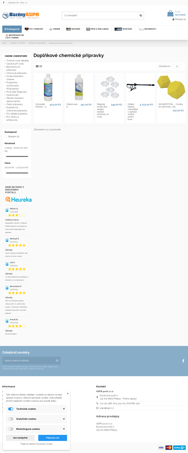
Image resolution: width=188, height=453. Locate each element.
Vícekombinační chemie (14, 78)
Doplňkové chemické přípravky (16, 109)
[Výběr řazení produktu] (165, 66)
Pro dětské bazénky (16, 113)
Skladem (13, 136)
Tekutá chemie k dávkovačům (15, 100)
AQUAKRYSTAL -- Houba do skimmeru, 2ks (171, 105)
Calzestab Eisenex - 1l (40, 105)
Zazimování (12, 95)
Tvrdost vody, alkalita (17, 60)
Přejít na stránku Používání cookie (36, 444)
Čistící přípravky (14, 104)
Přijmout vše (52, 438)
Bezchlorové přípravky (13, 68)
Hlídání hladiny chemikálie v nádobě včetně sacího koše (133, 111)
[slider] (5, 156)
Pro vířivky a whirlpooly (12, 118)
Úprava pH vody (15, 63)
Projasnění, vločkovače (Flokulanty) (12, 85)
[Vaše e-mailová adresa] (28, 361)
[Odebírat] (57, 361)
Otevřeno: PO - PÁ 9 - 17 (17, 3)
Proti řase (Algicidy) (16, 92)
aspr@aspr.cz (107, 408)
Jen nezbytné (20, 438)
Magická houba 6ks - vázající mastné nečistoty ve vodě (103, 110)
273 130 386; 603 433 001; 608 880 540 (120, 403)
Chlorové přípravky (16, 73)
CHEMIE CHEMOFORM (16, 56)
